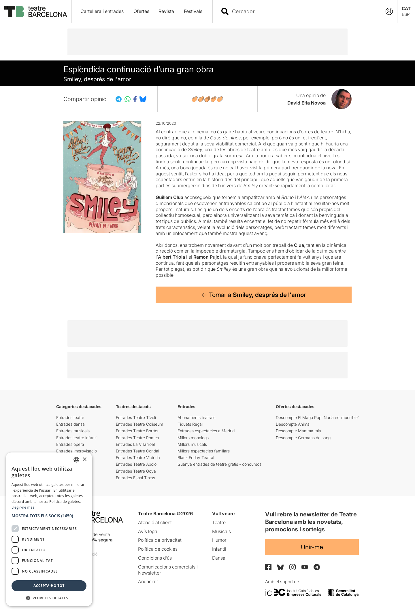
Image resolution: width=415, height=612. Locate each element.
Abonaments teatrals (196, 417)
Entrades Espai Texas (135, 477)
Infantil (219, 549)
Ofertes (141, 11)
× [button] (84, 459)
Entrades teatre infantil (76, 437)
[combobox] (301, 11)
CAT (406, 8)
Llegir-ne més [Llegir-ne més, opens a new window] (23, 507)
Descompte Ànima (293, 424)
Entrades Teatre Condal (137, 450)
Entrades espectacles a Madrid (206, 430)
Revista (166, 11)
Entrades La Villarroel (135, 444)
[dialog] (49, 529)
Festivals (193, 11)
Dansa (218, 558)
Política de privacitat (160, 540)
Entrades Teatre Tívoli (136, 417)
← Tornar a (253, 294)
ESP (406, 14)
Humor (219, 540)
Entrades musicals (73, 430)
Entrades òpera (70, 444)
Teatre (219, 522)
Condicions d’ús (155, 558)
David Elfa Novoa (306, 103)
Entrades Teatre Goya (136, 471)
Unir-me (312, 547)
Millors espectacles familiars (204, 450)
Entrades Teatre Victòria (138, 457)
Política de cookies (158, 549)
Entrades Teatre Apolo (136, 464)
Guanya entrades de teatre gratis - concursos (219, 464)
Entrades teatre (70, 417)
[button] (49, 515)
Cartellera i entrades (102, 11)
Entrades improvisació (76, 450)
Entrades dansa (70, 424)
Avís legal (148, 531)
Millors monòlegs (193, 437)
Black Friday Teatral (196, 457)
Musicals (221, 531)
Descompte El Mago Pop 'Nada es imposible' (317, 417)
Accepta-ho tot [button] (49, 585)
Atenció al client (155, 522)
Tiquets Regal (190, 424)
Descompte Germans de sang (303, 437)
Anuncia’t (148, 581)
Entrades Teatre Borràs (137, 430)
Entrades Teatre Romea (137, 437)
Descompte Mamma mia (298, 430)
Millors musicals (192, 444)
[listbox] (76, 460)
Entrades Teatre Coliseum (139, 424)
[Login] (389, 11)
